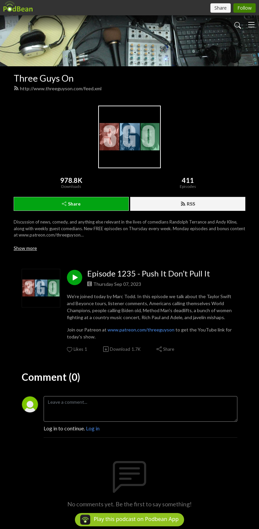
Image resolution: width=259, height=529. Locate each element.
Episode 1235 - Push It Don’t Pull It (148, 273)
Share (71, 204)
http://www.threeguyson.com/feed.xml (58, 88)
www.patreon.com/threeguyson (141, 329)
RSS (187, 204)
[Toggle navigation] (251, 24)
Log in (93, 428)
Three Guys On (44, 78)
